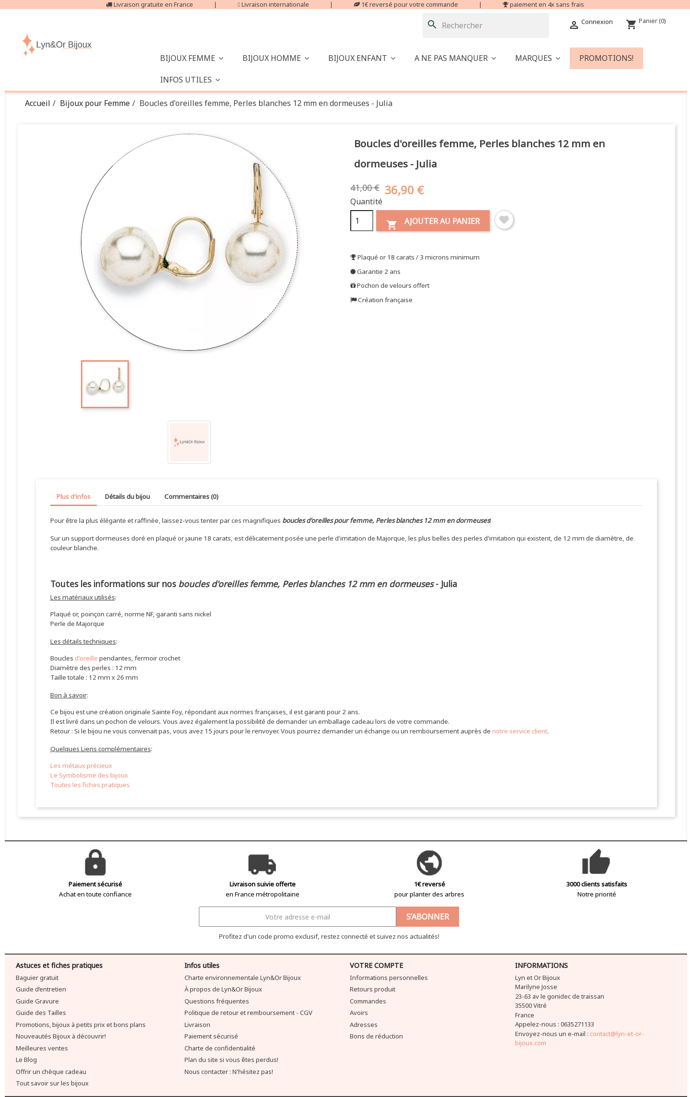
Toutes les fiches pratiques (90, 784)
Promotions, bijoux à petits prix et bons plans (81, 1024)
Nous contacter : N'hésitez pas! (228, 1071)
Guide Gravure (37, 1001)
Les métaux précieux (81, 765)
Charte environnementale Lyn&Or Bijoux (242, 977)
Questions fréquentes (216, 1001)
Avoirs (359, 1012)
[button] (455, 58)
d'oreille (86, 658)
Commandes (368, 1001)
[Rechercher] (486, 25)
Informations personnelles (389, 977)
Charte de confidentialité (219, 1048)
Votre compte (376, 965)
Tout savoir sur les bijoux (52, 1083)
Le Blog (26, 1059)
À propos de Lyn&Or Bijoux (223, 989)
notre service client (519, 731)
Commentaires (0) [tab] (191, 496)
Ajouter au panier (433, 223)
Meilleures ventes (42, 1048)
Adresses (364, 1024)
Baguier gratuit (37, 977)
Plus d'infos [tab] (74, 496)
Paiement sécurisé (211, 1036)
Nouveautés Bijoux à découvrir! (61, 1036)
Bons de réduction (376, 1036)
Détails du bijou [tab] (127, 496)
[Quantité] (361, 220)
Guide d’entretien (41, 989)
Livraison (197, 1024)
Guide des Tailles (41, 1012)
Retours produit (372, 989)
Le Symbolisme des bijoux (89, 775)
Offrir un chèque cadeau (51, 1071)
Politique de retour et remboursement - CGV (248, 1012)
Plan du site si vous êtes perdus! (231, 1059)
